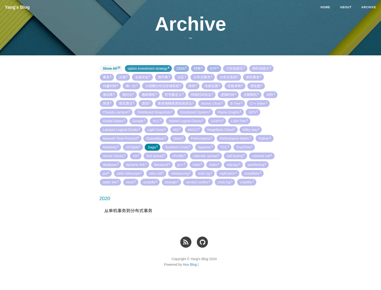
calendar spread (206, 156)
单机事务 (253, 77)
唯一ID (132, 86)
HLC (157, 121)
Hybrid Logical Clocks (186, 121)
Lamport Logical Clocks (121, 129)
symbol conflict (198, 182)
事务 (107, 77)
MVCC (194, 129)
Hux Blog (190, 264)
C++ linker (258, 103)
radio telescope (129, 173)
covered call (262, 156)
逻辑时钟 (228, 94)
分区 (181, 77)
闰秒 (270, 94)
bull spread (156, 156)
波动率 (109, 94)
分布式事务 (202, 77)
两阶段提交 (261, 68)
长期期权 (251, 94)
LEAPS (217, 121)
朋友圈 (256, 86)
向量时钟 (110, 86)
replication (228, 173)
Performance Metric (235, 138)
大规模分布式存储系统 (163, 86)
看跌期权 (149, 94)
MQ (177, 129)
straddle (150, 182)
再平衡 (164, 77)
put (106, 173)
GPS (253, 112)
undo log (225, 182)
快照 (193, 86)
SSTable (133, 147)
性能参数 (235, 86)
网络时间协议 (202, 94)
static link (111, 182)
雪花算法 (126, 103)
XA (136, 156)
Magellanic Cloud (221, 129)
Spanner (205, 147)
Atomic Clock (212, 103)
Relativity (111, 147)
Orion (178, 138)
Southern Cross (177, 147)
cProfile (179, 156)
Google (138, 121)
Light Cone (156, 129)
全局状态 (142, 77)
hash (197, 164)
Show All (111, 68)
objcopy (233, 164)
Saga (152, 147)
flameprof (162, 164)
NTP (214, 68)
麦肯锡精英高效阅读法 (176, 103)
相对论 (128, 94)
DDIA (181, 68)
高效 (146, 103)
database (111, 164)
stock (131, 182)
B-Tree (236, 103)
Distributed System (195, 112)
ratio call (156, 173)
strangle (172, 182)
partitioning (257, 164)
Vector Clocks (114, 156)
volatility (247, 182)
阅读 (107, 103)
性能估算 (212, 86)
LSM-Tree (239, 121)
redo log (205, 173)
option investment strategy (148, 68)
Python (265, 138)
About (346, 7)
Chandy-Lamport (116, 112)
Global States (114, 121)
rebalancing (180, 173)
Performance (201, 138)
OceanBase (156, 138)
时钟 (198, 68)
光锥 (123, 77)
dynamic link (136, 164)
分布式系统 (229, 77)
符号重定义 (174, 94)
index (214, 164)
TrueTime (244, 147)
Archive (368, 7)
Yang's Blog (17, 7)
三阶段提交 (235, 68)
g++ (181, 164)
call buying (236, 156)
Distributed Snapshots (155, 112)
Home (325, 7)
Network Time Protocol (121, 138)
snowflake (252, 173)
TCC (224, 147)
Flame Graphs (229, 112)
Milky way (250, 129)
